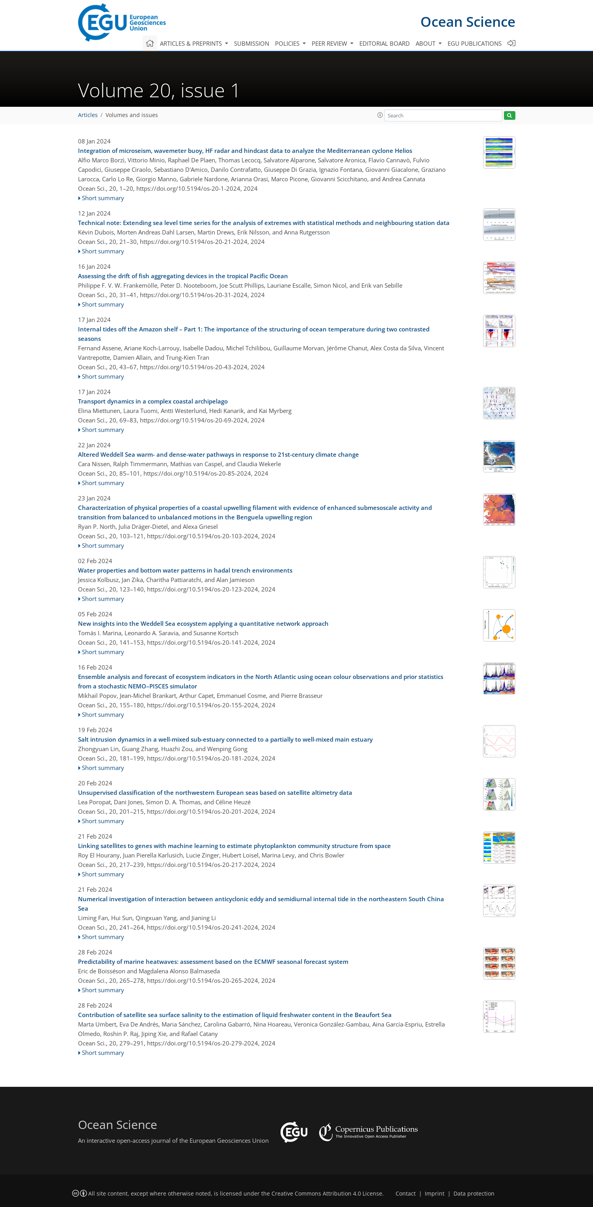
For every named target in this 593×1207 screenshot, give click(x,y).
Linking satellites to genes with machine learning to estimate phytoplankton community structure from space (234, 846)
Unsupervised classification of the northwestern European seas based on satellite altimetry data (215, 792)
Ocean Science (467, 21)
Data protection (474, 1193)
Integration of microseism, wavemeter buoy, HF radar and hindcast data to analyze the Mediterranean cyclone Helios (245, 150)
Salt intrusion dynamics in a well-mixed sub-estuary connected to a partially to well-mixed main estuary (225, 739)
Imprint (434, 1193)
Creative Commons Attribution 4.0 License (326, 1193)
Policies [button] (288, 43)
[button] (380, 115)
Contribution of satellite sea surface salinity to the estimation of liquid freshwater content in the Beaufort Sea (235, 1015)
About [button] (426, 43)
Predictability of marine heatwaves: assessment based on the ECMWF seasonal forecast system (213, 961)
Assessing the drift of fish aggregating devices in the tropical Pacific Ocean (183, 276)
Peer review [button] (330, 43)
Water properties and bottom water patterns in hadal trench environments (185, 570)
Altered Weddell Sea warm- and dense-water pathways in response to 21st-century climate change (218, 454)
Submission (251, 43)
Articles (88, 115)
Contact (406, 1193)
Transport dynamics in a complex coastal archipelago (153, 401)
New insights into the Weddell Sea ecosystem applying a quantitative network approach (203, 623)
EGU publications (475, 43)
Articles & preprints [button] (191, 43)
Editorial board (384, 43)
